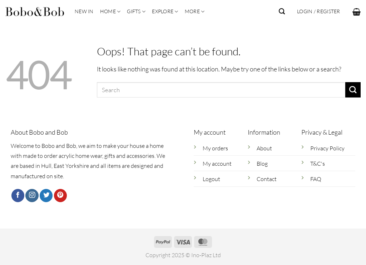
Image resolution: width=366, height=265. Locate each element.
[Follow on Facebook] (17, 195)
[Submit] (353, 90)
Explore (165, 11)
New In (84, 11)
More (195, 11)
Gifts (136, 11)
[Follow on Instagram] (31, 195)
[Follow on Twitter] (46, 195)
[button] (356, 12)
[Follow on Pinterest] (60, 195)
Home (110, 11)
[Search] (282, 11)
